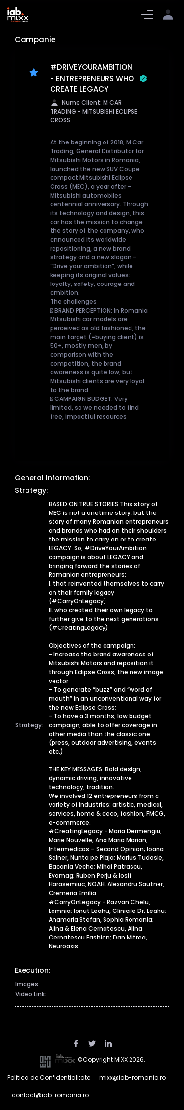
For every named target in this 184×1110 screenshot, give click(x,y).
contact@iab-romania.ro (50, 1095)
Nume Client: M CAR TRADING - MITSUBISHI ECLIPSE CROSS (93, 111)
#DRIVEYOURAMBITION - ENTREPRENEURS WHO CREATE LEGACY (98, 78)
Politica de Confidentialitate (48, 1077)
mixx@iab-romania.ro (132, 1077)
